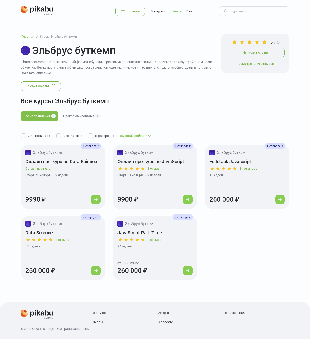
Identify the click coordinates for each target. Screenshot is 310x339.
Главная (28, 36)
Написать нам (234, 313)
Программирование (81, 116)
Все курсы (158, 11)
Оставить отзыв (37, 168)
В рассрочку (104, 136)
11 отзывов (248, 168)
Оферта (163, 313)
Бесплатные (72, 136)
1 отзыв (153, 168)
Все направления (39, 116)
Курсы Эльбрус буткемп (58, 36)
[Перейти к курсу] (96, 199)
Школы (176, 11)
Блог (189, 11)
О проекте (165, 322)
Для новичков (39, 136)
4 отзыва (62, 240)
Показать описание (36, 73)
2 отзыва (154, 240)
